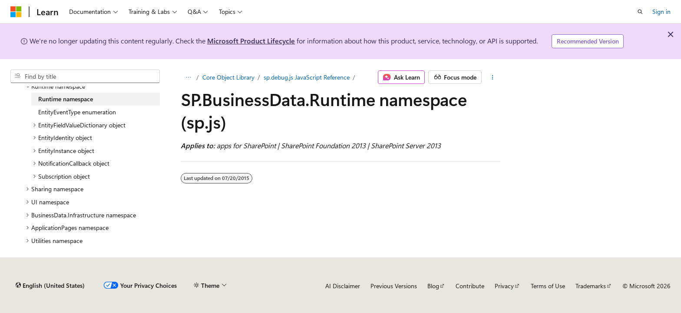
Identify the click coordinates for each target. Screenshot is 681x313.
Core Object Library (228, 77)
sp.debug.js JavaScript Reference (307, 77)
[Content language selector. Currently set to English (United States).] (50, 286)
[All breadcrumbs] (188, 77)
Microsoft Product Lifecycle (251, 40)
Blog (433, 286)
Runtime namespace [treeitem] (65, 99)
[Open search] (640, 12)
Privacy (504, 286)
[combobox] (85, 76)
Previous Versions (393, 286)
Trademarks (590, 286)
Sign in (661, 11)
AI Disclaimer (342, 286)
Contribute (470, 286)
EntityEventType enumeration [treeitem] (77, 112)
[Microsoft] (16, 11)
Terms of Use (548, 286)
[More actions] (492, 77)
